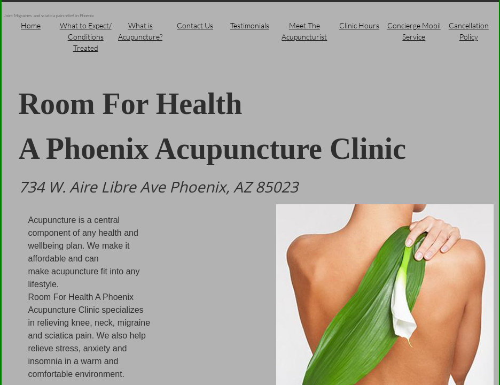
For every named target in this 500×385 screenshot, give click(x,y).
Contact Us (195, 25)
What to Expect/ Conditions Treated (86, 36)
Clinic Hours (359, 25)
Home (31, 25)
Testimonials (249, 25)
